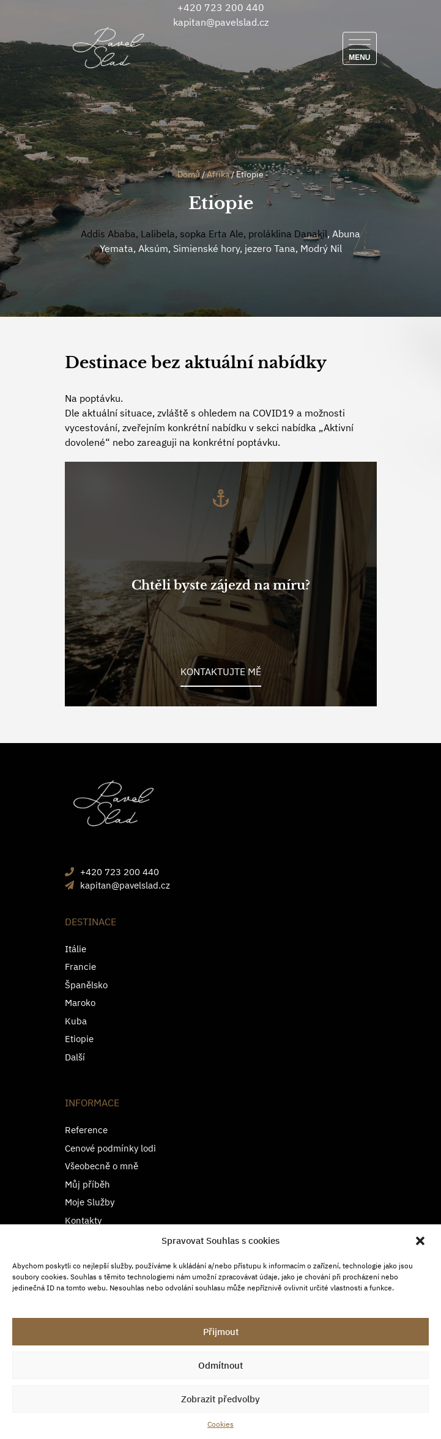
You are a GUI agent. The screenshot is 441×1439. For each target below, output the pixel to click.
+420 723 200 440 (220, 7)
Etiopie (79, 1039)
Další (75, 1057)
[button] (421, 1241)
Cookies (220, 1424)
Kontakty (83, 1220)
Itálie (75, 949)
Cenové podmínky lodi (110, 1148)
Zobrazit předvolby (220, 1399)
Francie (80, 966)
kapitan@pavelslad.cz (221, 22)
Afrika (218, 174)
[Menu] (359, 48)
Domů (188, 174)
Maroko (80, 1002)
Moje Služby (89, 1202)
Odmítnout (220, 1365)
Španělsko (86, 985)
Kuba (76, 1021)
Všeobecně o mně (101, 1166)
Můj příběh (87, 1184)
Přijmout (221, 1331)
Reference (86, 1130)
